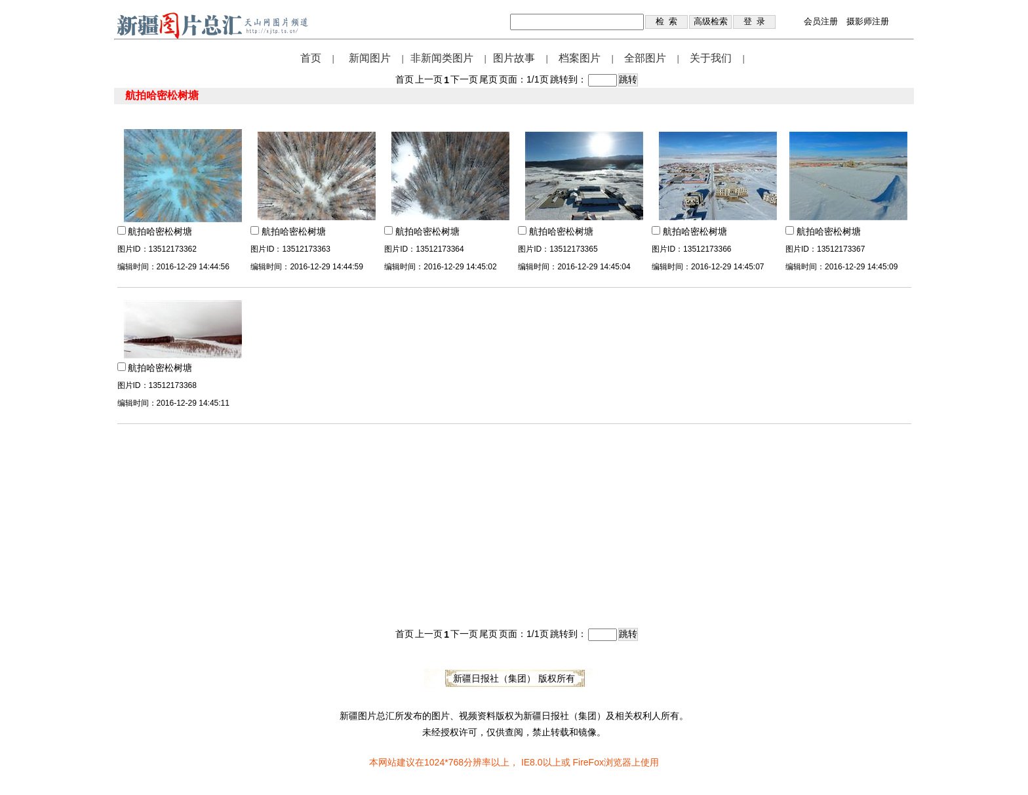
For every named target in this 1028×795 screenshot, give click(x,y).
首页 (310, 58)
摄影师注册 (867, 21)
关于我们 (711, 58)
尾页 (488, 79)
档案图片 (580, 58)
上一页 (429, 79)
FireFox (587, 762)
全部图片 (645, 58)
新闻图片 (370, 58)
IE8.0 (532, 762)
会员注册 (821, 21)
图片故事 (514, 58)
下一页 (464, 79)
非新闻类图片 (441, 58)
